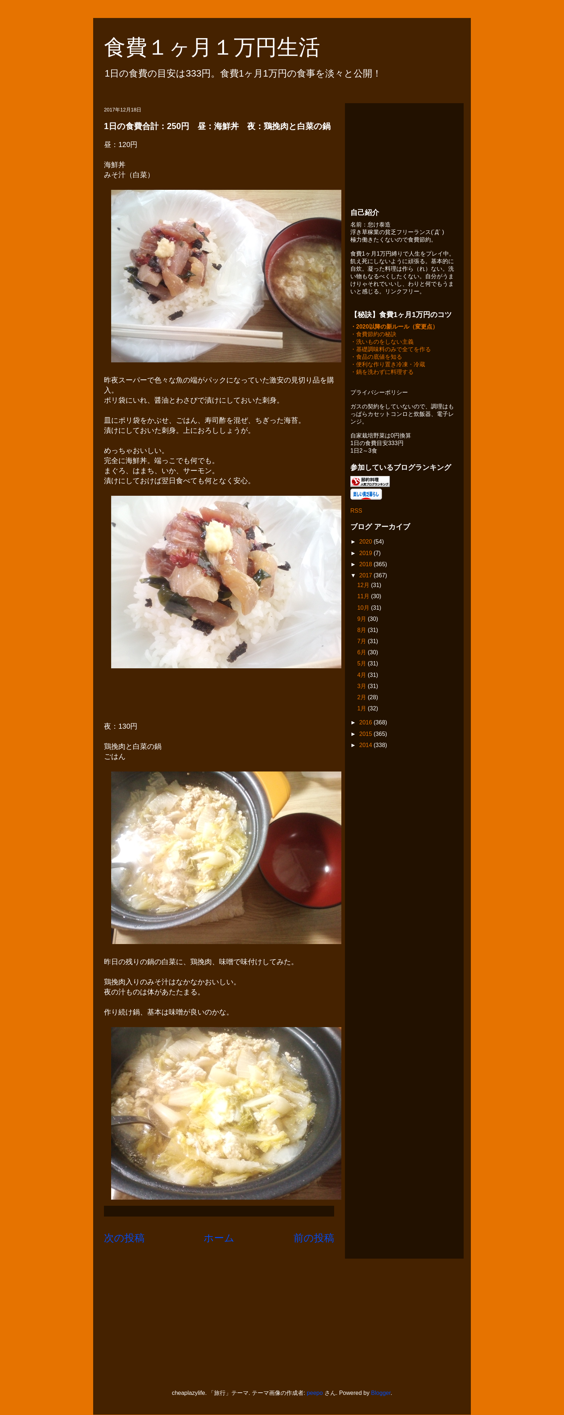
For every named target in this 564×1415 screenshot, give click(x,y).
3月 (362, 687)
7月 (362, 642)
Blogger (381, 1393)
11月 (364, 597)
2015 (366, 735)
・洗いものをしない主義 (382, 342)
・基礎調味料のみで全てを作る (390, 350)
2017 (366, 576)
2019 (366, 554)
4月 (362, 676)
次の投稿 (124, 1238)
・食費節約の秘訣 (373, 335)
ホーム (219, 1238)
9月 (362, 620)
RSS (356, 511)
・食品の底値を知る (376, 357)
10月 (364, 608)
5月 (362, 664)
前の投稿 (314, 1238)
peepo (315, 1393)
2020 (366, 542)
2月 (362, 698)
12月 (364, 586)
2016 (366, 723)
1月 (362, 709)
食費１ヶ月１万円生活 (223, 47)
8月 (362, 631)
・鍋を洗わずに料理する (382, 373)
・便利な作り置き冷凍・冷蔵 (387, 365)
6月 (362, 653)
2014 (366, 746)
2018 (366, 565)
